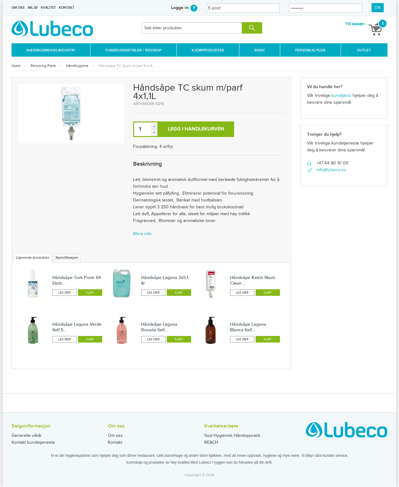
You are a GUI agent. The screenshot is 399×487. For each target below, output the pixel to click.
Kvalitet (48, 8)
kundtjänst (341, 95)
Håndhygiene (77, 66)
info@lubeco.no (331, 170)
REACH (211, 442)
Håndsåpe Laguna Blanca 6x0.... (248, 327)
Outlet (364, 50)
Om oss (18, 8)
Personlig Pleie (310, 50)
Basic (259, 50)
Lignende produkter (32, 257)
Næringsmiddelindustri (50, 50)
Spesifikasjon (66, 257)
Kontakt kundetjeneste (33, 442)
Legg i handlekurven (196, 129)
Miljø (32, 8)
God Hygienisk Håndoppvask (232, 435)
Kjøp (90, 293)
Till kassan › (356, 23)
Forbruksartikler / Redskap (133, 50)
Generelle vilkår (27, 435)
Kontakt (66, 8)
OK (378, 7)
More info (142, 233)
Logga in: (184, 7)
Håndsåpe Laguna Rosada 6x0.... (159, 327)
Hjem (16, 66)
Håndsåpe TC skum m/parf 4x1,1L (126, 66)
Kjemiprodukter (208, 50)
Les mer (64, 293)
